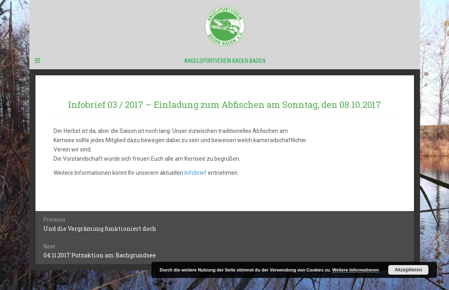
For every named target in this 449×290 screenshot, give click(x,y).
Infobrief (195, 173)
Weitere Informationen (355, 269)
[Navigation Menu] (37, 61)
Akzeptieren (408, 270)
